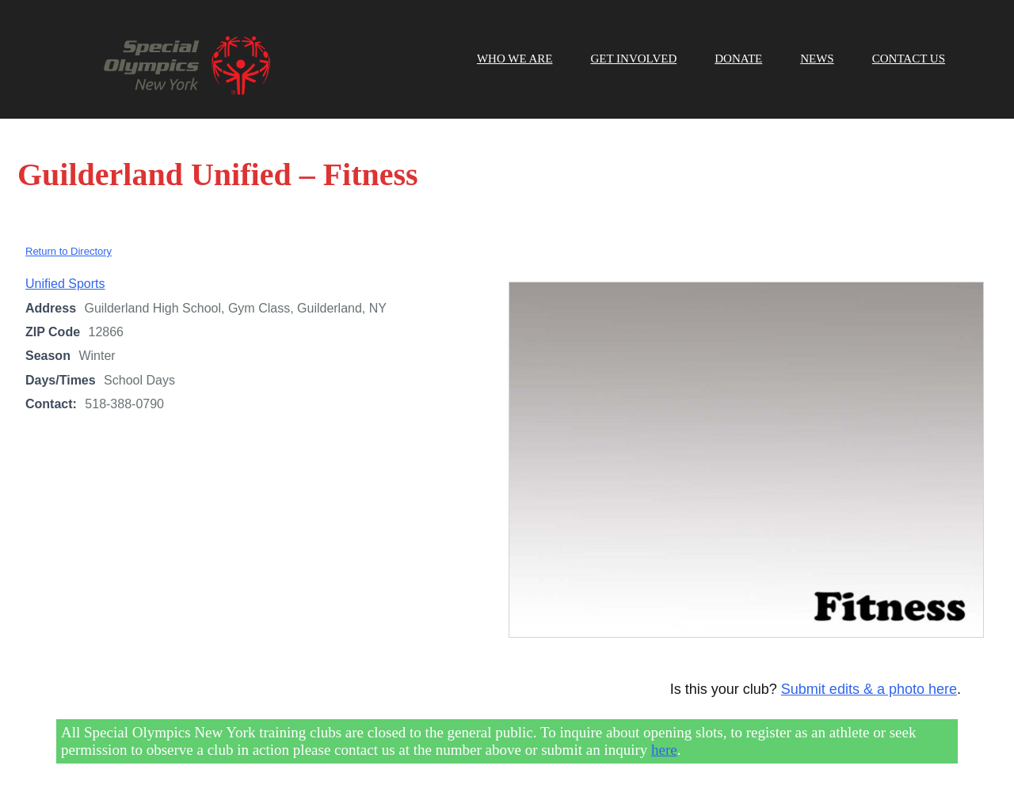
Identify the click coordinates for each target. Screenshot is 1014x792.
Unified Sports (65, 283)
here (664, 749)
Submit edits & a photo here (869, 689)
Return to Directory (68, 251)
